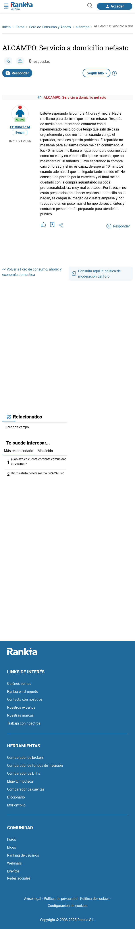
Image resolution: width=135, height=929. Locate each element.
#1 (40, 97)
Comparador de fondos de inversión (35, 765)
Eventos (13, 871)
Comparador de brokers (25, 757)
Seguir (20, 132)
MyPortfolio (16, 805)
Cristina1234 (20, 127)
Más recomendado (18, 450)
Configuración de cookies (67, 905)
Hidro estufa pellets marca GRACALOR (37, 473)
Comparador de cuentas (25, 789)
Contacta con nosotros (24, 699)
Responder (17, 73)
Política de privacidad (60, 898)
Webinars (14, 863)
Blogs (11, 847)
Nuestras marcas (20, 715)
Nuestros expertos (21, 707)
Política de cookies (94, 898)
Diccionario (16, 797)
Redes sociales (18, 878)
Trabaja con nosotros (23, 723)
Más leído (45, 450)
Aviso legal (32, 898)
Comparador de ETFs (23, 773)
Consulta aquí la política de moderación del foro (96, 274)
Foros (11, 839)
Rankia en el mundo (22, 691)
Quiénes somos (19, 683)
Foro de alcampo (17, 427)
